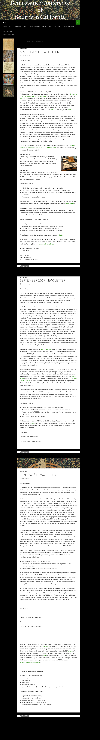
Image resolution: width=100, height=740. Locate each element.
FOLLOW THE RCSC (46, 26)
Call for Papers (46, 349)
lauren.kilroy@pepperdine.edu (30, 662)
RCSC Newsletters (69, 26)
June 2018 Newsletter (38, 474)
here (69, 109)
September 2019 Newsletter (43, 280)
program (22, 98)
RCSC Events (57, 26)
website (52, 109)
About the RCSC (7, 26)
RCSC (5, 22)
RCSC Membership (35, 26)
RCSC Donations (7, 31)
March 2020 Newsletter (39, 52)
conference (46, 646)
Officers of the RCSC (20, 26)
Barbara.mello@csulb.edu (46, 244)
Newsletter (23, 48)
